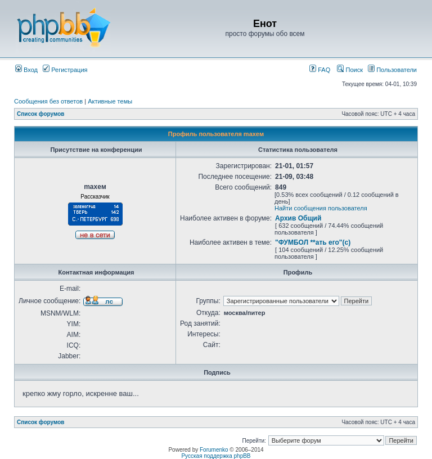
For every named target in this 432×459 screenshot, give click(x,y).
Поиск (350, 69)
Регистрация (65, 69)
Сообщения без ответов (48, 101)
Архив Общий (298, 218)
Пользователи (392, 69)
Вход (26, 69)
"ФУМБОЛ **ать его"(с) (312, 242)
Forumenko (214, 450)
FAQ (319, 69)
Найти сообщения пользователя (320, 208)
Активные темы (110, 101)
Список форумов (41, 114)
